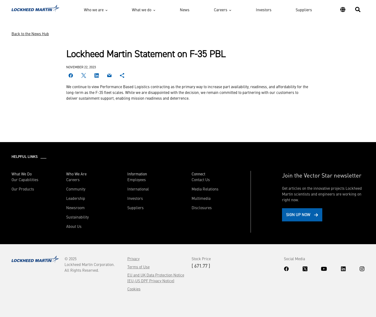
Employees (136, 179)
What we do (141, 9)
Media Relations (205, 188)
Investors (263, 9)
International (138, 188)
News (184, 9)
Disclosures (202, 207)
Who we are (94, 9)
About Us (74, 226)
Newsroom (75, 207)
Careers (220, 9)
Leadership (75, 198)
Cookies (134, 288)
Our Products (23, 188)
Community (75, 188)
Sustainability (77, 216)
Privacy (133, 258)
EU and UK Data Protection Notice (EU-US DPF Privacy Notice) (155, 277)
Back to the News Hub (30, 33)
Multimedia (201, 198)
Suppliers (304, 9)
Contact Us (201, 179)
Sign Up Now (298, 214)
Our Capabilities (25, 179)
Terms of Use (138, 266)
